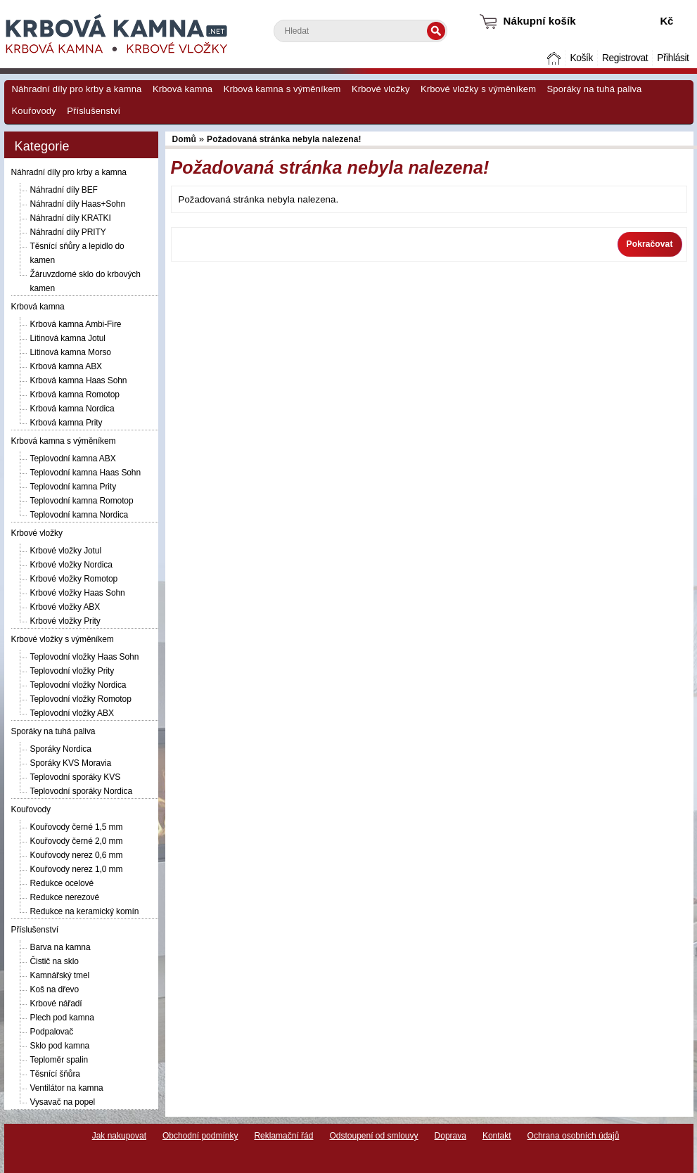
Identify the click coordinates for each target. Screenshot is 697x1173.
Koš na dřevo (54, 989)
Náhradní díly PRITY (68, 232)
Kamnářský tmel (60, 975)
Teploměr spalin (59, 1060)
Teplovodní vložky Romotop (81, 699)
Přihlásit (673, 58)
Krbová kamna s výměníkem (282, 89)
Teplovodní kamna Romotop (82, 501)
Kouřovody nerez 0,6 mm (76, 855)
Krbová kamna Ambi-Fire (76, 324)
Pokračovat (650, 244)
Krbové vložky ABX (65, 607)
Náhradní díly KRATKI (70, 218)
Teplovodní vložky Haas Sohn (84, 657)
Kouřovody (34, 110)
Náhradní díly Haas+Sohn (77, 204)
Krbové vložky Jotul (65, 551)
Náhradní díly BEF (64, 190)
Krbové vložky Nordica (71, 565)
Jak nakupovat (119, 1136)
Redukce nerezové (64, 897)
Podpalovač (52, 1032)
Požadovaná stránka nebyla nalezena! (284, 139)
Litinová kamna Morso (70, 352)
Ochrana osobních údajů (573, 1136)
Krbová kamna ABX (66, 366)
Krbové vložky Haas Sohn (77, 593)
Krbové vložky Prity (65, 621)
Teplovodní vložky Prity (72, 671)
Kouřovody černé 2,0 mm (76, 841)
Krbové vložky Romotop (74, 579)
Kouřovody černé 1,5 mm (76, 827)
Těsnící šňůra (55, 1074)
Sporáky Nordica (60, 749)
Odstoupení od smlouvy (373, 1136)
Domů (555, 58)
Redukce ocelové (62, 883)
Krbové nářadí (56, 1003)
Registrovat (625, 58)
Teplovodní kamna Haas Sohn (85, 472)
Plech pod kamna (62, 1018)
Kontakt (496, 1136)
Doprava (450, 1136)
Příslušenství (93, 110)
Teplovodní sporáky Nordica (81, 791)
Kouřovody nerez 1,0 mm (76, 869)
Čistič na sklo (54, 961)
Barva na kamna (60, 947)
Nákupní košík (540, 21)
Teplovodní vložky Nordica (78, 685)
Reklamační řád (283, 1136)
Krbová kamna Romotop (75, 394)
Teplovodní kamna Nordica (79, 515)
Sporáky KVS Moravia (70, 763)
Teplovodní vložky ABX (72, 713)
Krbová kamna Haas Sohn (78, 380)
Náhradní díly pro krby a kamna (77, 89)
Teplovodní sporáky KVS (75, 777)
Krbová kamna (182, 89)
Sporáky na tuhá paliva (594, 89)
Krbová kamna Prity (66, 423)
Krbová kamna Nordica (72, 409)
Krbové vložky (380, 89)
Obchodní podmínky (200, 1136)
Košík (581, 58)
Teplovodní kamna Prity (73, 487)
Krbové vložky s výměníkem (478, 89)
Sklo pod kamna (60, 1046)
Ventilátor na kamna (66, 1088)
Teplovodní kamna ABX (73, 458)
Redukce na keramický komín (84, 911)
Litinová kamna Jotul (67, 338)
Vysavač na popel (63, 1102)
